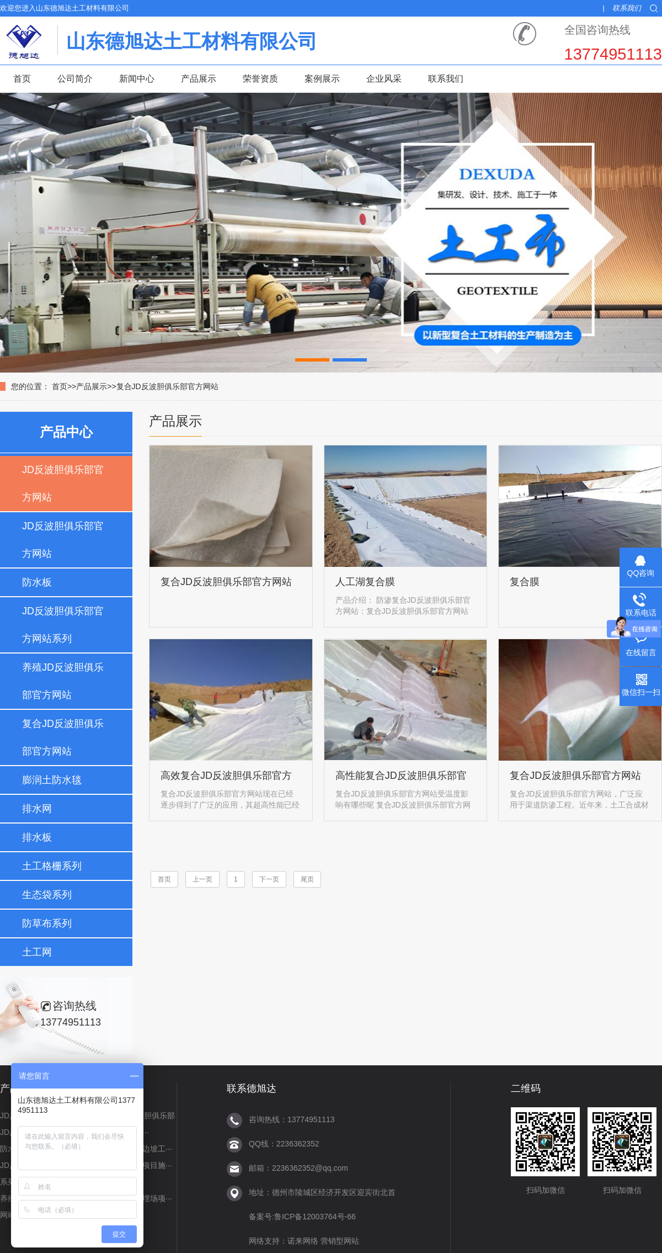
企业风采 (384, 78)
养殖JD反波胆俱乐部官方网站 (63, 681)
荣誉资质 (260, 78)
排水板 (37, 837)
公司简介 (75, 78)
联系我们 (626, 8)
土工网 (37, 952)
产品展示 (198, 78)
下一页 (269, 879)
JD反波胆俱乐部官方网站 (63, 483)
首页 (22, 78)
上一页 (202, 879)
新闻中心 (136, 78)
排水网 (37, 808)
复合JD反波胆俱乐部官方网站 (167, 386)
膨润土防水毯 (52, 779)
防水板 (37, 582)
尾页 (307, 879)
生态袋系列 (47, 894)
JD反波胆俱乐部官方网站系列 (63, 625)
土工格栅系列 (52, 866)
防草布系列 (47, 923)
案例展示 (322, 78)
